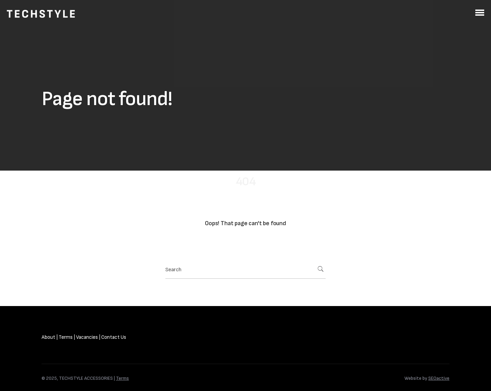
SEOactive (438, 378)
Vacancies (87, 337)
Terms (66, 337)
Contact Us (113, 337)
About (48, 337)
